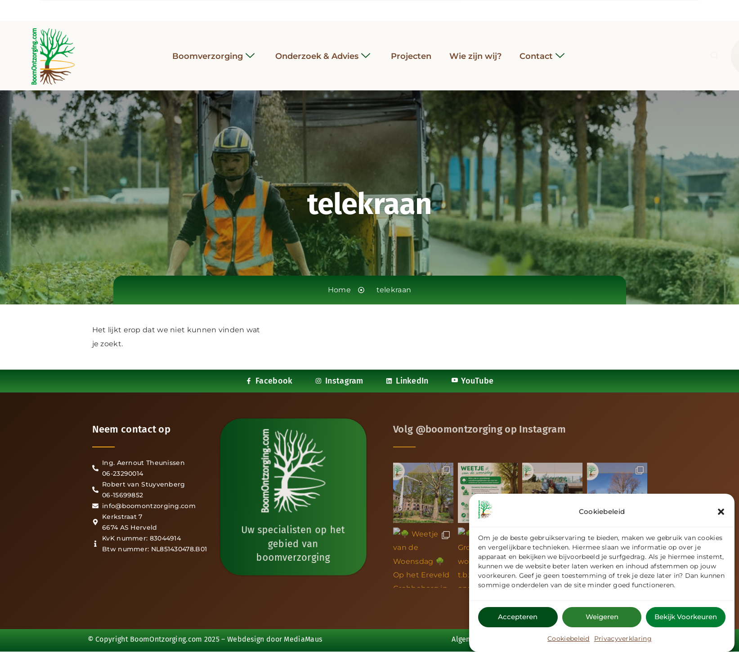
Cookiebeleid (568, 638)
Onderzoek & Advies (322, 51)
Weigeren (602, 616)
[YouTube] (394, 8)
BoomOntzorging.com (166, 639)
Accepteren (517, 616)
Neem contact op (131, 429)
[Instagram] (361, 8)
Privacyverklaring (623, 638)
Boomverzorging (213, 51)
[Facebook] (345, 9)
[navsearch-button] (606, 50)
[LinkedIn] (377, 8)
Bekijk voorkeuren (685, 616)
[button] (721, 511)
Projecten (411, 50)
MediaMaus (303, 639)
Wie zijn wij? (475, 50)
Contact (542, 51)
